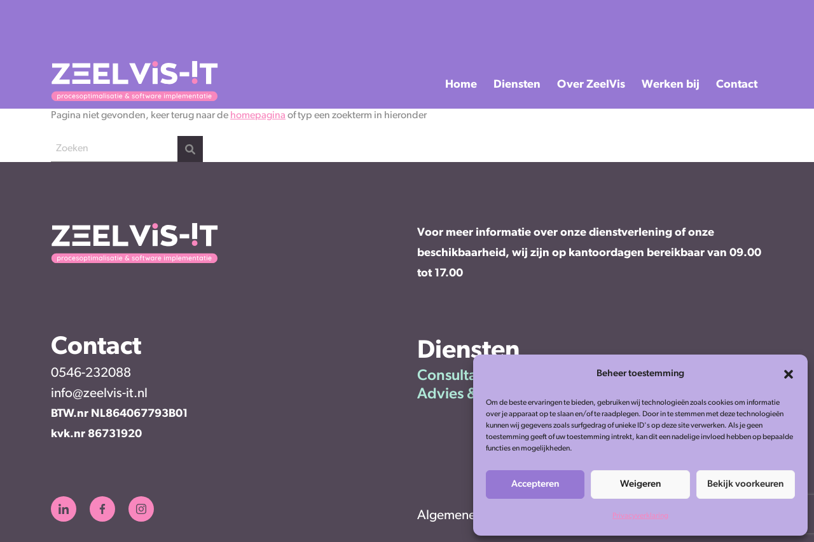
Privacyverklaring (640, 516)
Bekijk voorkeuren (745, 484)
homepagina (258, 116)
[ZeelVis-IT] (134, 98)
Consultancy (458, 376)
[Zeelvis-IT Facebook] (102, 509)
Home (461, 85)
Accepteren (535, 484)
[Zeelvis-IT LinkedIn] (63, 509)
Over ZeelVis (591, 85)
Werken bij (671, 85)
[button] (788, 374)
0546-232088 (91, 373)
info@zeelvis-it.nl (99, 393)
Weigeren (640, 484)
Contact (736, 85)
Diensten (517, 85)
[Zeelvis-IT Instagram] (141, 509)
